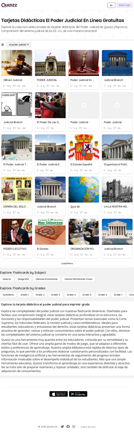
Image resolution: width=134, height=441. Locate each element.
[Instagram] (73, 426)
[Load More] (67, 263)
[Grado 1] (25, 294)
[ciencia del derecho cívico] (78, 279)
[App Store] (58, 394)
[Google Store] (78, 394)
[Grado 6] (102, 294)
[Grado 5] (87, 294)
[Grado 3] (56, 294)
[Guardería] (8, 294)
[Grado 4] (71, 294)
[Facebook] (68, 426)
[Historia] (7, 279)
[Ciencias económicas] (46, 279)
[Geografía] (23, 279)
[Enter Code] (125, 5)
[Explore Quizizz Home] (9, 5)
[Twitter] (62, 426)
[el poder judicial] (19, 44)
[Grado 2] (40, 294)
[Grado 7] (118, 294)
